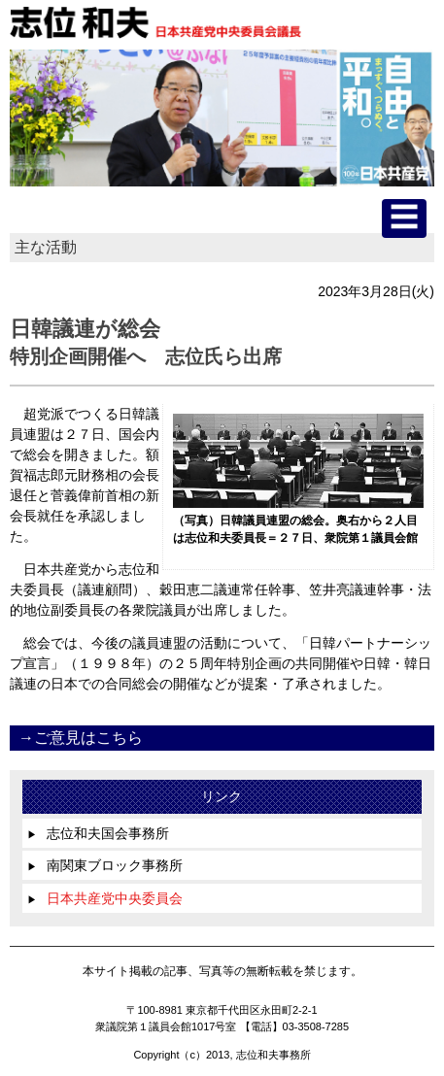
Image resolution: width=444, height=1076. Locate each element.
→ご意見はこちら (80, 737)
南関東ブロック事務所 (105, 865)
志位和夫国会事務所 (98, 833)
